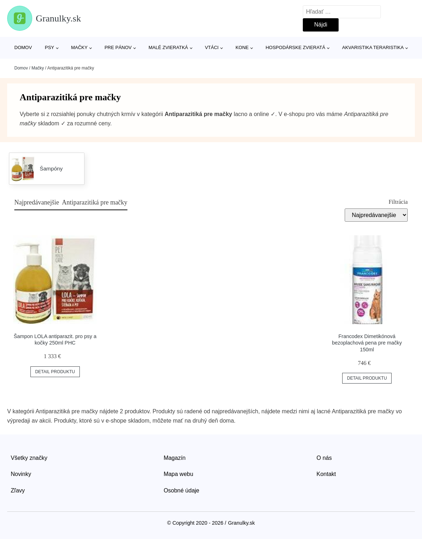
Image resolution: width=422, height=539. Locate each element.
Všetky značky (29, 458)
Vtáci (211, 47)
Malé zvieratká (168, 47)
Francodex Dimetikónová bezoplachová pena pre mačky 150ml (367, 342)
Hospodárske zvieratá (295, 47)
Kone (242, 47)
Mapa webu (178, 474)
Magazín (174, 458)
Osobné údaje (181, 490)
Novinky (21, 474)
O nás (324, 458)
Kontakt (326, 474)
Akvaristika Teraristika (373, 47)
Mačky (79, 47)
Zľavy (18, 490)
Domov (23, 47)
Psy (49, 47)
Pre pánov (118, 47)
